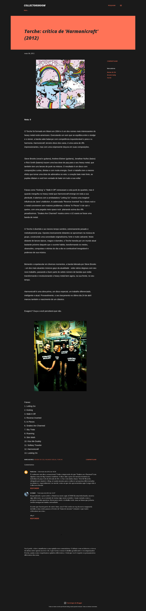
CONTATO (106, 10)
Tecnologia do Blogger (73, 603)
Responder (34, 488)
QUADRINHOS (49, 10)
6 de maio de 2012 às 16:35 (47, 472)
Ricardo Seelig (111, 75)
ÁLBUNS (36, 10)
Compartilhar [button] (112, 61)
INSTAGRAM (64, 10)
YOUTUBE (76, 10)
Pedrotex (33, 472)
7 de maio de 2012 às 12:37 (46, 493)
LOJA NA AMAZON (91, 10)
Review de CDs (111, 72)
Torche (109, 78)
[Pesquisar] (111, 5)
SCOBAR (33, 493)
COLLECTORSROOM (34, 5)
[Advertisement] (57, 572)
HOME (26, 10)
